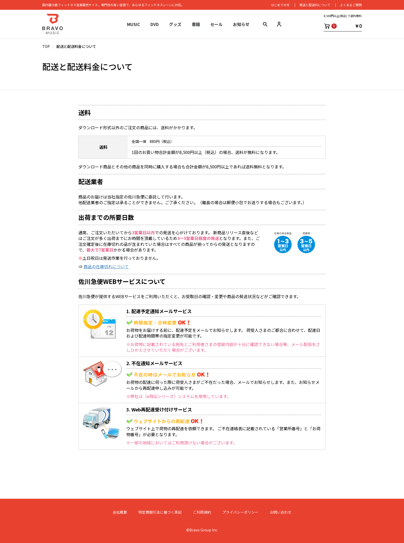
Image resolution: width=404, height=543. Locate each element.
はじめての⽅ (280, 5)
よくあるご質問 (351, 5)
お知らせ (241, 24)
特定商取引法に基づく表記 (160, 512)
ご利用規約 (202, 512)
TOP (46, 46)
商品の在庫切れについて (106, 266)
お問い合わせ (280, 512)
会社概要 (120, 512)
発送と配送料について (314, 5)
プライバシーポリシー (240, 512)
